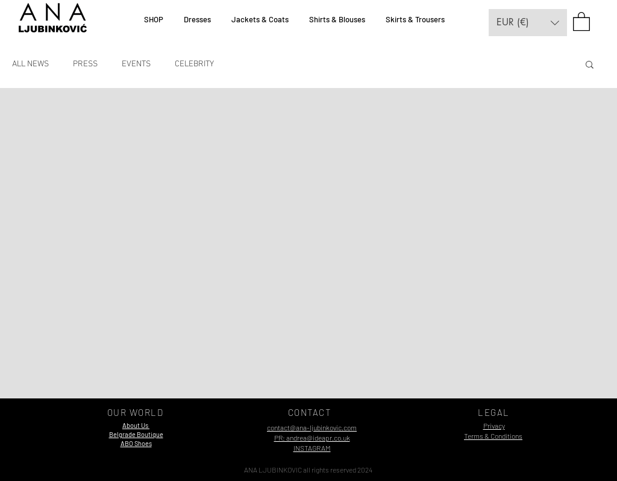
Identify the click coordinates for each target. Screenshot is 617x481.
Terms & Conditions (493, 436)
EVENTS (136, 64)
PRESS (85, 64)
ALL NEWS (30, 64)
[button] (528, 22)
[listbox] (528, 22)
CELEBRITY (194, 64)
